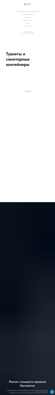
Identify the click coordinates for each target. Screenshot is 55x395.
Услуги (27, 23)
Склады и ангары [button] (27, 20)
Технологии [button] (27, 17)
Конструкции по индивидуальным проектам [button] (27, 11)
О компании (27, 26)
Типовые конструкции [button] (27, 14)
